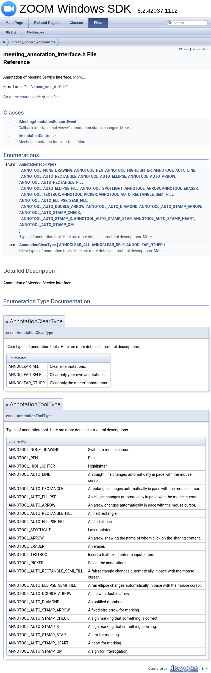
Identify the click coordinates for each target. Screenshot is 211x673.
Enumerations (200, 49)
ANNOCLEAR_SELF (108, 245)
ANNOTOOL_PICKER (79, 194)
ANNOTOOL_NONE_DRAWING (46, 170)
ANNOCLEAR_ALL (74, 245)
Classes (184, 49)
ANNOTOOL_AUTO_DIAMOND (111, 206)
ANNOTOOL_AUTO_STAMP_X (46, 218)
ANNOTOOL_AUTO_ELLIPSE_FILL (50, 188)
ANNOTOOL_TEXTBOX (40, 194)
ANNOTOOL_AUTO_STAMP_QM (46, 225)
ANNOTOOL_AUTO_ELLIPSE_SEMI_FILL (53, 200)
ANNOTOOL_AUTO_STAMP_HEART (164, 218)
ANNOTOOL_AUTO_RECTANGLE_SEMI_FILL (136, 194)
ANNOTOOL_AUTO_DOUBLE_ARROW (53, 206)
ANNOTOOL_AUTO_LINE (174, 170)
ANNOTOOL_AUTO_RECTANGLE (48, 176)
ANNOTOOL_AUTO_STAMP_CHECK (49, 212)
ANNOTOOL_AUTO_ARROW (151, 176)
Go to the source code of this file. (31, 97)
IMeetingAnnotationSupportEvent (47, 121)
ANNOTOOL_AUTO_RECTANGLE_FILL (51, 182)
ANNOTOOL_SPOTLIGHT (101, 188)
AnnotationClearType (37, 245)
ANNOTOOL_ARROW (142, 188)
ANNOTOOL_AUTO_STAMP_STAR (103, 218)
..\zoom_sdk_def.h (46, 87)
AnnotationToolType (36, 164)
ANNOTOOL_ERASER (180, 188)
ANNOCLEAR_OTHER (144, 245)
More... (79, 77)
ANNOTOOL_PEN (89, 170)
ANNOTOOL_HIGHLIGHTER (128, 170)
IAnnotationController (37, 136)
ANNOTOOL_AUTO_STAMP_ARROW (170, 206)
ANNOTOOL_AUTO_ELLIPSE (102, 176)
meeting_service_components (33, 42)
